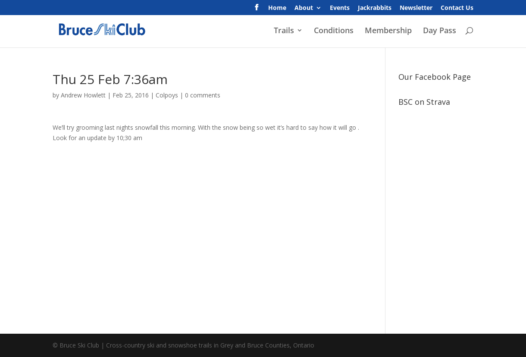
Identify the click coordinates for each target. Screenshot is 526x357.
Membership (388, 31)
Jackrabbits (374, 8)
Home (277, 8)
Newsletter (416, 8)
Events (340, 8)
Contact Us (457, 8)
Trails (284, 31)
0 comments (202, 95)
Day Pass (439, 31)
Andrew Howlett (83, 95)
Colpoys (167, 95)
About (303, 8)
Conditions (334, 31)
